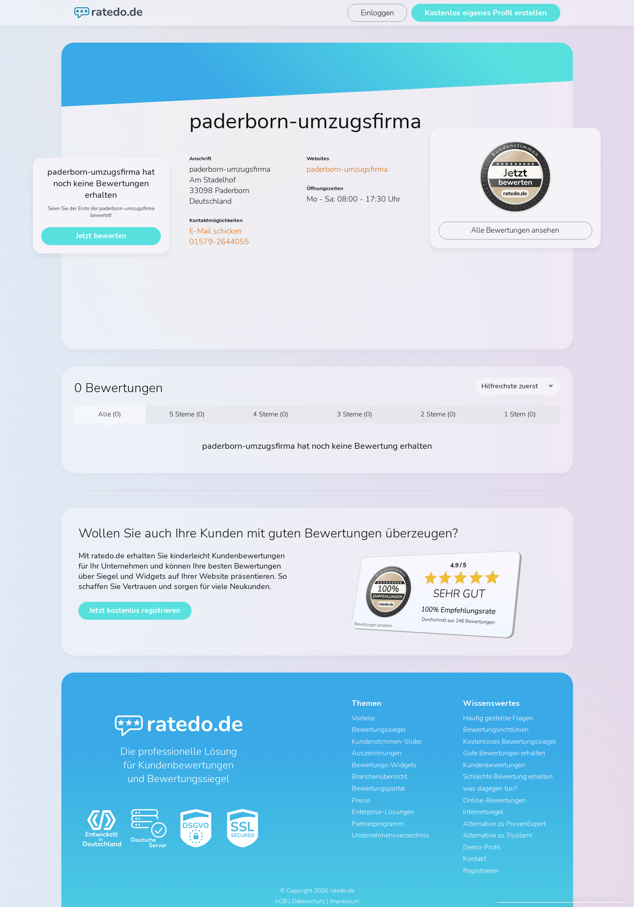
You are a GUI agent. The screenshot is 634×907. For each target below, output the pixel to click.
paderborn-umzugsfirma (347, 169)
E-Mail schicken (215, 231)
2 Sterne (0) (438, 414)
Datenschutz (308, 893)
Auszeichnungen (377, 751)
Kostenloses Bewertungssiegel (509, 740)
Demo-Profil (482, 840)
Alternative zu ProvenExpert (504, 818)
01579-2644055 (219, 242)
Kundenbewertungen (494, 762)
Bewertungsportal (378, 784)
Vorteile (363, 718)
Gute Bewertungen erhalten (504, 751)
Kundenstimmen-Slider (387, 740)
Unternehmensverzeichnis (390, 829)
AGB (281, 893)
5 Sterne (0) (187, 414)
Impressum (344, 893)
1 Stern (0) (520, 414)
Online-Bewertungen (494, 795)
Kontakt (474, 851)
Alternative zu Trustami (498, 829)
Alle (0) (109, 414)
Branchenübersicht (379, 773)
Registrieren (481, 862)
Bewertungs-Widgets (384, 762)
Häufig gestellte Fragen (498, 718)
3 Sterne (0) (354, 414)
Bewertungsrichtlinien (496, 729)
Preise (361, 795)
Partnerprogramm (378, 818)
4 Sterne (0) (270, 414)
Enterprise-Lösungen (383, 807)
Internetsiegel (483, 807)
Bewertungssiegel (379, 729)
